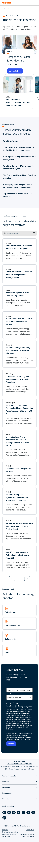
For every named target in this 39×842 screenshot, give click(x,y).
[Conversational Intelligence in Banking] (19, 473)
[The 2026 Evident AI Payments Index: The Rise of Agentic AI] (19, 250)
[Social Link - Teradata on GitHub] (9, 812)
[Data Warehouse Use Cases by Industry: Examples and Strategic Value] (19, 274)
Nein (17, 703)
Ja (10, 703)
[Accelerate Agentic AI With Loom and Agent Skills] (19, 297)
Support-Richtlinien (28, 836)
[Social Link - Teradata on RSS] (4, 818)
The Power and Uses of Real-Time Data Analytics (19, 176)
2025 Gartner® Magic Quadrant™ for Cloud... (19, 769)
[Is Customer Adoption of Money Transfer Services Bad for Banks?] (19, 325)
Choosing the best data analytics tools (19, 764)
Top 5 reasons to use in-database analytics (17, 195)
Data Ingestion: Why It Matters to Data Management (19, 158)
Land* (9, 694)
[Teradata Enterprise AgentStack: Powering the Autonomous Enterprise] (19, 501)
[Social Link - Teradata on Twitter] (18, 812)
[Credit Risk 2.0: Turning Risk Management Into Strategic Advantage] (19, 382)
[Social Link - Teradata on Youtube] (23, 812)
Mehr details (14, 71)
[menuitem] (12, 578)
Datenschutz (30, 830)
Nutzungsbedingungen (26, 834)
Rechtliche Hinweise (9, 834)
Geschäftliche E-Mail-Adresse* (19, 690)
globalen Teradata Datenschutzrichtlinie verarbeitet (18, 738)
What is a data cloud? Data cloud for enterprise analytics (18, 167)
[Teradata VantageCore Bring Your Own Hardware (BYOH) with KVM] (19, 354)
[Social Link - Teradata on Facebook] (28, 812)
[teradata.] (6, 3)
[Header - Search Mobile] (28, 2)
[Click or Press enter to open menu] (34, 2)
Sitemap (5, 830)
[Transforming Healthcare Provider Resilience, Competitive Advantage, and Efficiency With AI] (19, 413)
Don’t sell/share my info (10, 832)
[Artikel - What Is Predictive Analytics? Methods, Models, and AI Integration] (18, 93)
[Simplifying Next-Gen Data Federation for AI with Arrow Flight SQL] (19, 558)
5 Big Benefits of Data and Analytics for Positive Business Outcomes (18, 148)
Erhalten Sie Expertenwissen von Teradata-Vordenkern (19, 766)
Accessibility (6, 836)
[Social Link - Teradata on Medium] (14, 812)
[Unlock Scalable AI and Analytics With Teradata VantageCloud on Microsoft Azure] (19, 445)
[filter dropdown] (34, 233)
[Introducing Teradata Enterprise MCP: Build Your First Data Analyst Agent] (19, 529)
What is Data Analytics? (13, 141)
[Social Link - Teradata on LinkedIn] (4, 812)
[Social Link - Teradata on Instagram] (33, 812)
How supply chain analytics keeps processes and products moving (17, 185)
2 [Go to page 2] (21, 579)
